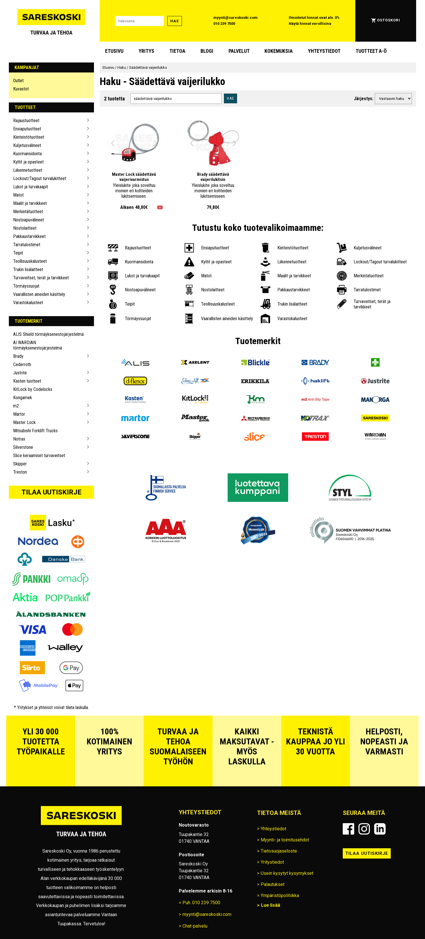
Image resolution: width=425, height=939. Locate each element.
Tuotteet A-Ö (371, 51)
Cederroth (22, 364)
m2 (16, 406)
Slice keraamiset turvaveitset (39, 455)
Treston (20, 472)
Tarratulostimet (26, 244)
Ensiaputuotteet (27, 129)
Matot (18, 195)
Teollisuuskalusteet (30, 261)
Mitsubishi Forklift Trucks (35, 430)
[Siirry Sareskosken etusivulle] (51, 21)
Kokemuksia (278, 51)
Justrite (20, 372)
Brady (18, 356)
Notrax (19, 439)
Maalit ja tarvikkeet (30, 203)
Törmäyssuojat (26, 286)
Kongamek (22, 397)
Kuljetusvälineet (27, 145)
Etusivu (114, 51)
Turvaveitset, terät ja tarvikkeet (41, 277)
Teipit (18, 253)
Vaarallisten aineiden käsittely (39, 294)
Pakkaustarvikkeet (29, 236)
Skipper (20, 464)
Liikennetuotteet (27, 170)
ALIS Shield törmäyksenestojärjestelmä (48, 334)
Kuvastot (21, 89)
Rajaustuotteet (26, 120)
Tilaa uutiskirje (51, 492)
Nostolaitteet (25, 228)
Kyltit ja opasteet (28, 162)
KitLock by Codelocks (32, 389)
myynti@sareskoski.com (235, 17)
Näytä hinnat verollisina (310, 23)
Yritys (146, 51)
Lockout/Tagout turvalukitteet (39, 178)
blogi (207, 51)
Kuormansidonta (27, 153)
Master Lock (24, 422)
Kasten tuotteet (27, 381)
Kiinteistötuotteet (28, 137)
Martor (19, 414)
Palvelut (239, 51)
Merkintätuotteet (28, 211)
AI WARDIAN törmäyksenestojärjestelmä (37, 345)
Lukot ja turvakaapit (30, 186)
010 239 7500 (224, 23)
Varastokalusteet (28, 302)
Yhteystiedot (324, 51)
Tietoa (177, 51)
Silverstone (23, 447)
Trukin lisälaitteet (28, 269)
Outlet (18, 80)
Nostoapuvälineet (28, 220)
